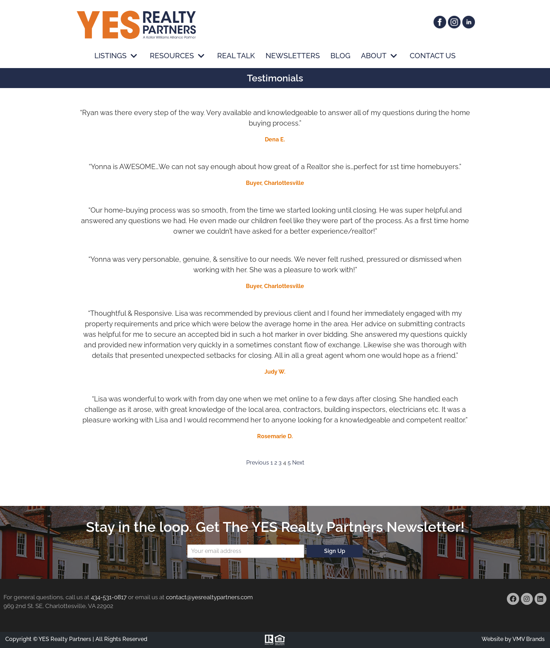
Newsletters (293, 56)
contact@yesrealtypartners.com (209, 597)
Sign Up (334, 551)
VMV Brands (528, 639)
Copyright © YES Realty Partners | (49, 639)
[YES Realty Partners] (136, 24)
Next (298, 462)
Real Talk (236, 56)
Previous (257, 462)
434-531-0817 (109, 597)
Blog (340, 56)
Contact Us (433, 56)
